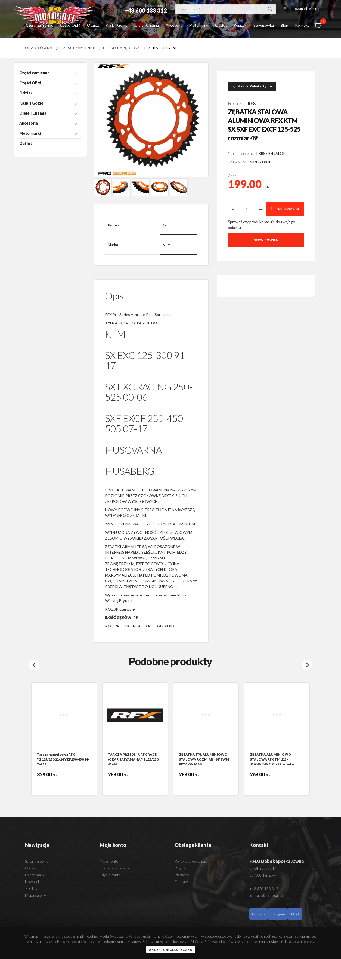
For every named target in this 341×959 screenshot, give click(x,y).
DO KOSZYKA (285, 209)
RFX (252, 103)
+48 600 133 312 (263, 888)
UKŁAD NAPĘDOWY (118, 48)
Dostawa (182, 881)
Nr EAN (234, 162)
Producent (236, 103)
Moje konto (109, 861)
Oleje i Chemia (146, 25)
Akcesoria (174, 25)
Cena (232, 175)
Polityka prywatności (191, 861)
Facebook (258, 914)
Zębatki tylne (159, 48)
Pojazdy (240, 25)
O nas (30, 868)
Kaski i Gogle (117, 25)
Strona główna (35, 48)
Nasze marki (35, 874)
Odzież (93, 25)
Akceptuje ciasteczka (170, 949)
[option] (64, 739)
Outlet (221, 25)
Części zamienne (39, 25)
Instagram (278, 914)
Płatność (182, 874)
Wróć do (252, 86)
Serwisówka (263, 25)
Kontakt (302, 25)
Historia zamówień (115, 868)
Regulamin (183, 868)
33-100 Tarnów (262, 875)
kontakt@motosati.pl (266, 895)
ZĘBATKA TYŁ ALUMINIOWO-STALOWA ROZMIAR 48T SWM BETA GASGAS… (204, 759)
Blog (284, 25)
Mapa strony (35, 895)
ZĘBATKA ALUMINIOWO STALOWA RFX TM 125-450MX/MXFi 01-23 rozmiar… (273, 759)
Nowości (32, 881)
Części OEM (70, 25)
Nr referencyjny (241, 153)
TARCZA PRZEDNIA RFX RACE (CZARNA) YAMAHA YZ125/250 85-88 (133, 759)
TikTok (295, 914)
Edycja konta (110, 874)
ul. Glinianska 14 (263, 868)
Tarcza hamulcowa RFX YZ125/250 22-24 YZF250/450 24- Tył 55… (63, 759)
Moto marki (198, 25)
